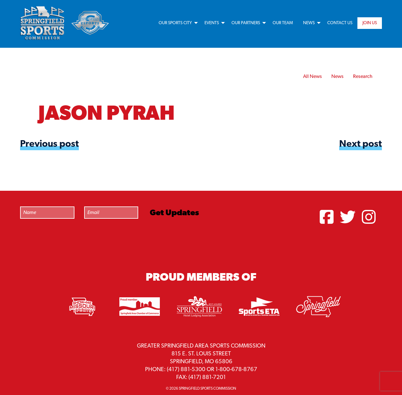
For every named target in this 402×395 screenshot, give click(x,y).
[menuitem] (176, 23)
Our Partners (245, 23)
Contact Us (339, 23)
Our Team (283, 23)
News (309, 23)
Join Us (369, 23)
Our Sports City (175, 23)
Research (362, 76)
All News (312, 76)
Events (211, 23)
